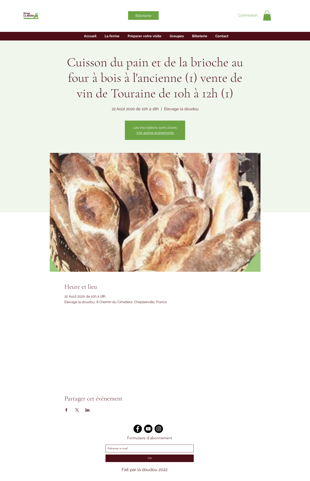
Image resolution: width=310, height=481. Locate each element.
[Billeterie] (143, 15)
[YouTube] (148, 429)
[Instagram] (159, 429)
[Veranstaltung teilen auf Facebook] (66, 410)
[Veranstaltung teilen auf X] (77, 410)
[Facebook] (137, 429)
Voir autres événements (155, 133)
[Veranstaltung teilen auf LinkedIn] (87, 410)
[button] (267, 16)
